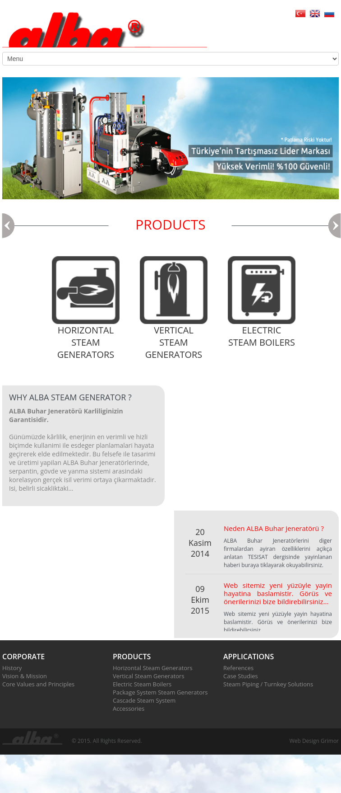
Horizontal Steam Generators (153, 668)
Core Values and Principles (38, 684)
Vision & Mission (24, 676)
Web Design (304, 741)
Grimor (330, 741)
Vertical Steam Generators (148, 676)
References (238, 668)
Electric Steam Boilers (142, 684)
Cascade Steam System (144, 700)
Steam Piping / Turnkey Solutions (268, 684)
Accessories (128, 708)
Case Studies (240, 676)
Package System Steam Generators (160, 692)
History (12, 668)
